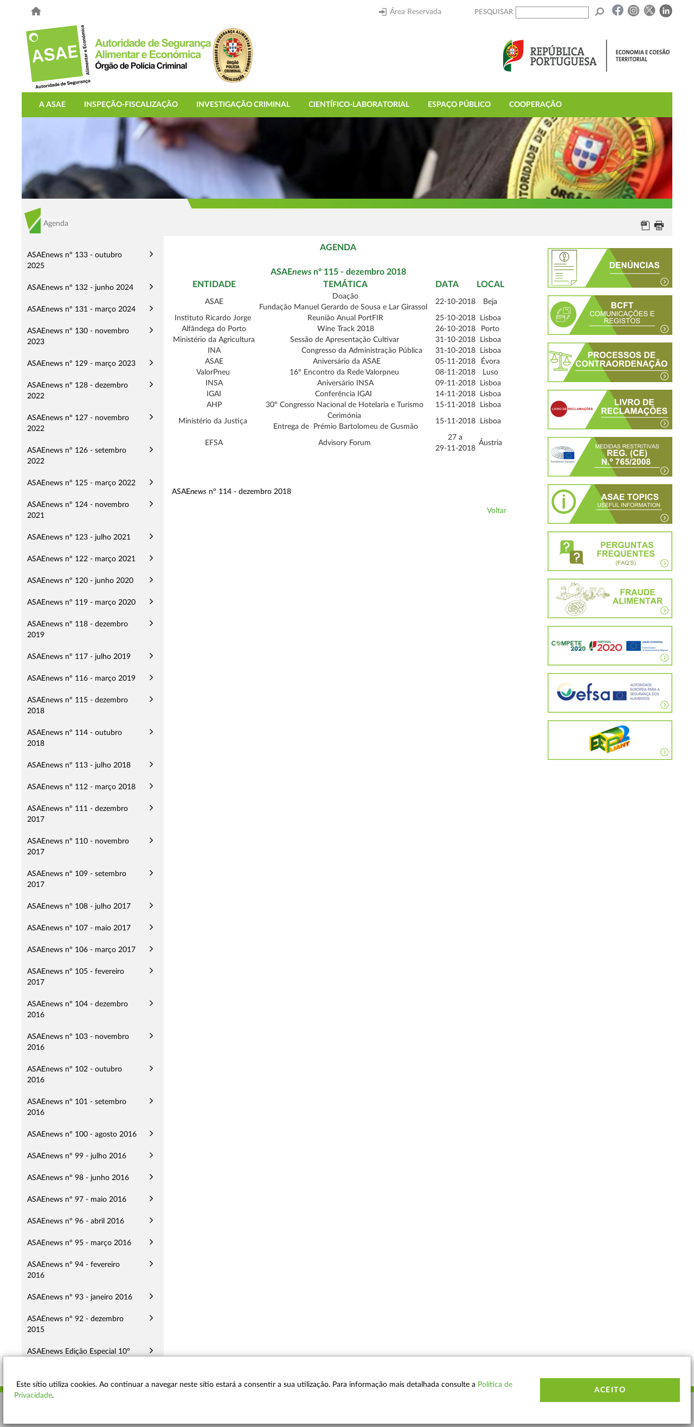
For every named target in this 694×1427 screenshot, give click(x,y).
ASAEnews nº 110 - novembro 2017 (78, 847)
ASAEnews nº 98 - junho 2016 (78, 1178)
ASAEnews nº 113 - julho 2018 (79, 765)
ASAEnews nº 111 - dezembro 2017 (77, 814)
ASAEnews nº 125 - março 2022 (81, 483)
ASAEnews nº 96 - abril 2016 (75, 1221)
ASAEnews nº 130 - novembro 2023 (78, 336)
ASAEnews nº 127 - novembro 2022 (78, 423)
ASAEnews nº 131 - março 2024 (81, 309)
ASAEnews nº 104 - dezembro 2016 (77, 1009)
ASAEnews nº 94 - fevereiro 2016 (73, 1270)
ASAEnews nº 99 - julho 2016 (76, 1156)
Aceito (610, 1390)
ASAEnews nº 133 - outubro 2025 (74, 260)
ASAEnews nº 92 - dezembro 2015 (75, 1324)
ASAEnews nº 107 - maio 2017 (79, 928)
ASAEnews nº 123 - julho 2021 (79, 537)
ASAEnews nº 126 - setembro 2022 (76, 456)
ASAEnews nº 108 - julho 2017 (79, 906)
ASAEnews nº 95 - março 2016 (79, 1243)
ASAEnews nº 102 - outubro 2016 (74, 1075)
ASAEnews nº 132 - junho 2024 (80, 287)
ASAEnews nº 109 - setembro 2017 (76, 879)
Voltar (496, 511)
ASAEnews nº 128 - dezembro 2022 (77, 391)
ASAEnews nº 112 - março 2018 (81, 787)
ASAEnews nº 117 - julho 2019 (79, 657)
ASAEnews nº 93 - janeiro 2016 (79, 1297)
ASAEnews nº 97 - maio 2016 (76, 1199)
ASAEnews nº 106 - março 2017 (81, 950)
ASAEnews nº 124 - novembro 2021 (78, 510)
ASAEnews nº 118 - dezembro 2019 (77, 629)
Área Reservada (410, 12)
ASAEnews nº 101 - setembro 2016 (76, 1107)
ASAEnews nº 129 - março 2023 (81, 363)
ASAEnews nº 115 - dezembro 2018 (77, 705)
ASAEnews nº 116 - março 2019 (81, 678)
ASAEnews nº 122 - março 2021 (81, 559)
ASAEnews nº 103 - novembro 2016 (78, 1042)
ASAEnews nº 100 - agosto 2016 (82, 1134)
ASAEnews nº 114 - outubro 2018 (74, 738)
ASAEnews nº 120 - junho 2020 (80, 581)
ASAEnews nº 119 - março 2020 (81, 602)
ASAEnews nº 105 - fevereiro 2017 (75, 977)
